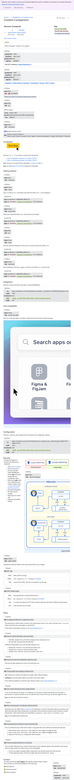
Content (6, 17)
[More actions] (68, 17)
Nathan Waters (12, 32)
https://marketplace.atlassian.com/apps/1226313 (22, 160)
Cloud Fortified (15, 466)
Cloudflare (38, 578)
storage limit (28, 707)
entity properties (14, 487)
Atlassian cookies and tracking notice (13, 4)
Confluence (34, 163)
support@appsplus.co (36, 627)
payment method (17, 166)
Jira (41, 163)
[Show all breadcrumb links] (10, 17)
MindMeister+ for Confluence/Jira (23, 17)
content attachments (14, 485)
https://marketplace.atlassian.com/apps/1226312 (22, 158)
